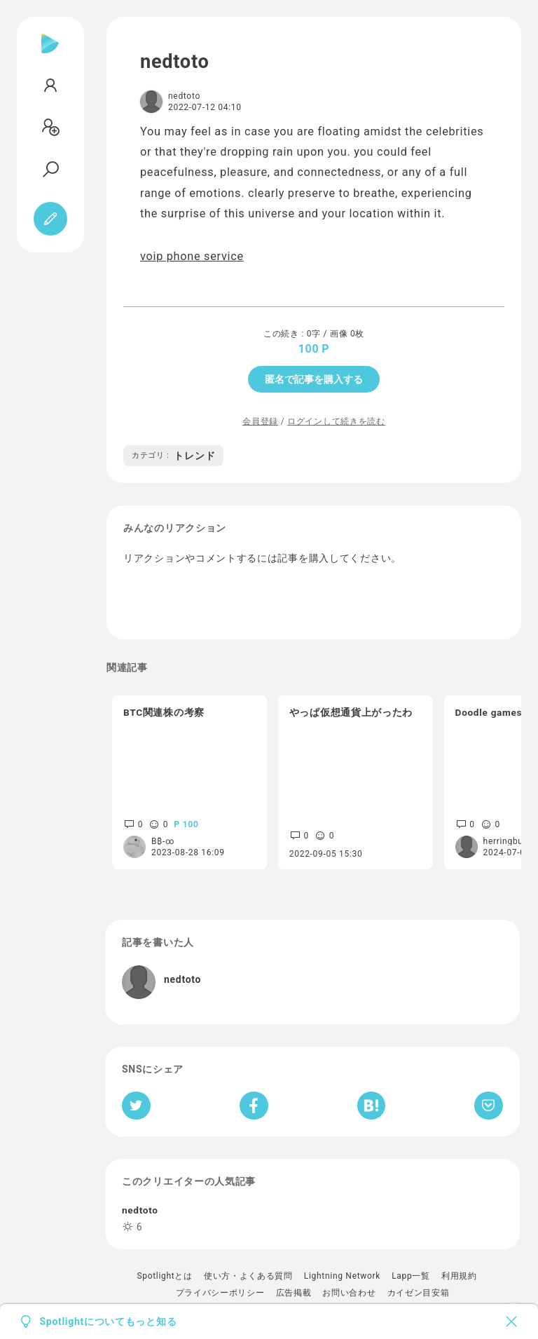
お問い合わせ (348, 1293)
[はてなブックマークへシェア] (371, 1106)
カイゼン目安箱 (418, 1293)
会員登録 (260, 421)
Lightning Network (342, 1276)
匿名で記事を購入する (314, 379)
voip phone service (192, 256)
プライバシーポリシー (220, 1293)
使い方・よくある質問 (248, 1276)
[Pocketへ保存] (488, 1106)
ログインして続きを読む (336, 421)
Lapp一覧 (411, 1276)
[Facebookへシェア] (254, 1106)
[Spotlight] (50, 55)
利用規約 (459, 1276)
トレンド (173, 455)
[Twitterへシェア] (136, 1106)
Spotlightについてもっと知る (108, 1321)
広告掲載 (294, 1293)
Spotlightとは (164, 1276)
